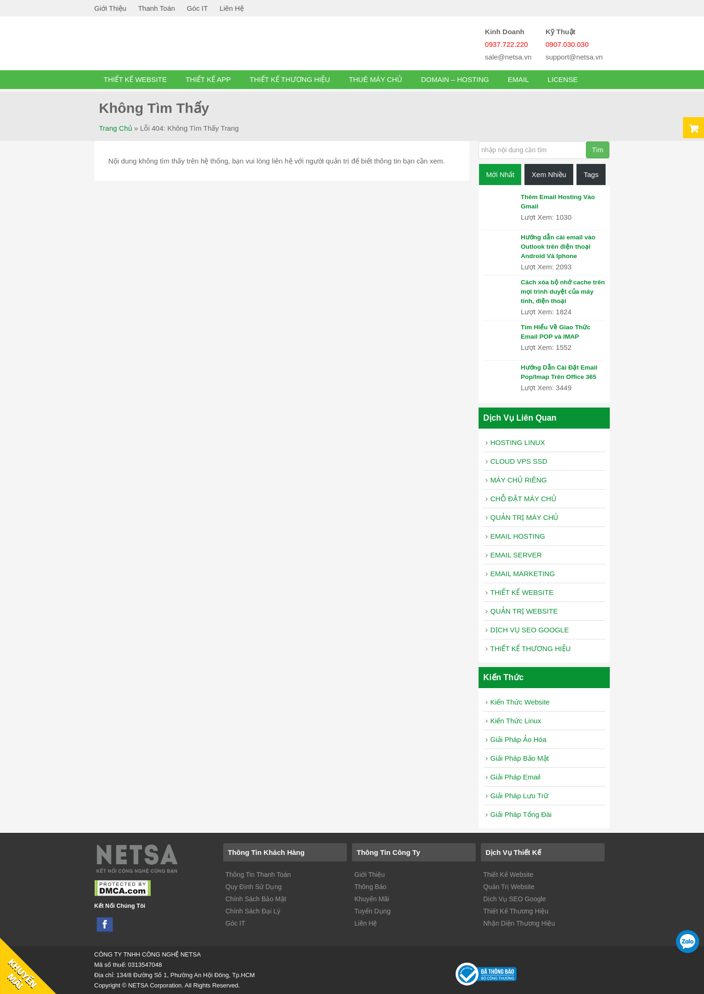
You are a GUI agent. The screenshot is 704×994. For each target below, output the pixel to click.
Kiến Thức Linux (515, 721)
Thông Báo (370, 886)
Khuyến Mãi (371, 899)
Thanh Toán (156, 8)
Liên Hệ (231, 8)
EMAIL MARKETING (522, 574)
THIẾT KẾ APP (208, 79)
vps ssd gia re (169, 46)
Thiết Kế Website (508, 874)
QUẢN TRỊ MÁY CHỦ (524, 517)
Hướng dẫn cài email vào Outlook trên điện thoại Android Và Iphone (558, 247)
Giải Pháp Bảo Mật (519, 758)
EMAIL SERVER (516, 555)
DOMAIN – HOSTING (455, 79)
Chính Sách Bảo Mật (255, 899)
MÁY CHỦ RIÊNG (518, 480)
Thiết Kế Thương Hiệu (515, 911)
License (562, 79)
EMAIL (518, 79)
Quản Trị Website (508, 886)
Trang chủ (115, 128)
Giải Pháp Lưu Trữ (519, 796)
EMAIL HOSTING (517, 536)
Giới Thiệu (110, 8)
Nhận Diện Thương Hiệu (519, 923)
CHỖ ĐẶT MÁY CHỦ (523, 499)
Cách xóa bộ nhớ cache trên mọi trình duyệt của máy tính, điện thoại (563, 291)
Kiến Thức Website (520, 702)
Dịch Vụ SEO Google (514, 899)
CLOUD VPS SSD (518, 461)
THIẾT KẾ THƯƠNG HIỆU (290, 79)
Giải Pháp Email (515, 777)
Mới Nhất (500, 174)
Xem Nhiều (549, 174)
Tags (591, 174)
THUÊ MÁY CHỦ (375, 79)
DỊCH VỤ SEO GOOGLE (529, 630)
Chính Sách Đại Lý (252, 911)
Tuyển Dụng (372, 911)
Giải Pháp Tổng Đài (521, 814)
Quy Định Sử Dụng (253, 886)
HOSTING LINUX (517, 442)
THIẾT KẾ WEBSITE (135, 79)
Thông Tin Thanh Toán (258, 874)
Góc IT (197, 8)
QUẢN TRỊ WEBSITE (524, 611)
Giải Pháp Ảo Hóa (518, 739)
